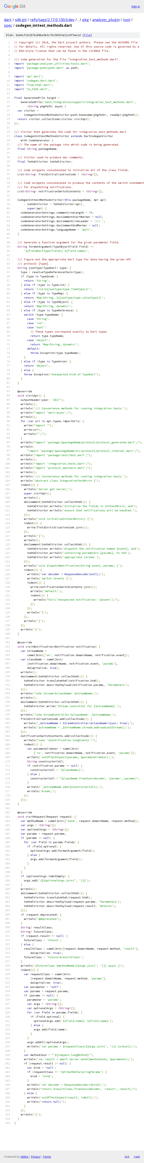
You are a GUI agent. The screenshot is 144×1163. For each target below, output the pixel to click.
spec (8, 25)
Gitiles (24, 1157)
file (87, 35)
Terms (47, 1157)
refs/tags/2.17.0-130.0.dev (52, 19)
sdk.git (21, 19)
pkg (85, 19)
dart (8, 19)
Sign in (135, 6)
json (136, 1156)
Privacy (35, 1157)
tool (126, 19)
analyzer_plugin (106, 19)
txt (127, 1156)
